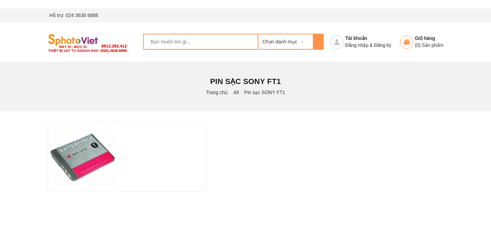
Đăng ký (382, 45)
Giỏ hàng (425, 38)
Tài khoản (356, 38)
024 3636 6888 (82, 15)
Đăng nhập (356, 45)
